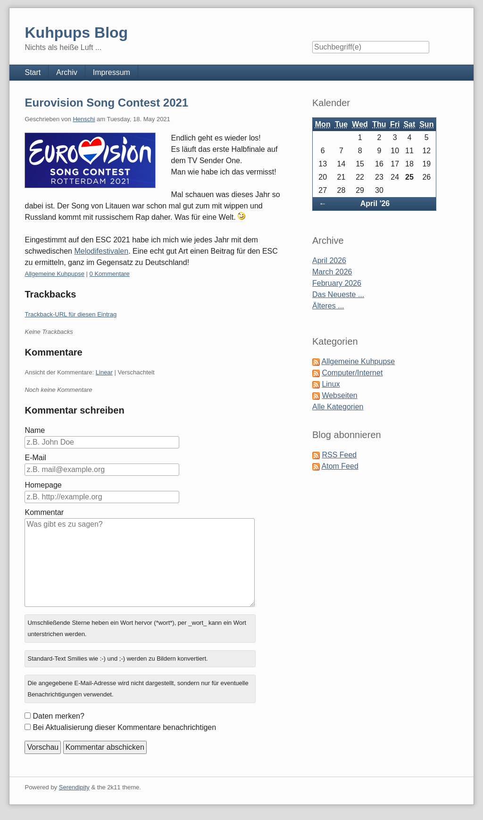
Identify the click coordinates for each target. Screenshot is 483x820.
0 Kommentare (110, 273)
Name (35, 430)
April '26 (375, 203)
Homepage (43, 485)
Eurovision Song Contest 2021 (106, 102)
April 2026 (329, 261)
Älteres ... (328, 306)
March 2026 (332, 272)
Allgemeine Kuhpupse (54, 273)
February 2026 (336, 283)
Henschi (84, 119)
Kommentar (44, 512)
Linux (331, 384)
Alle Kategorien (338, 407)
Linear (104, 372)
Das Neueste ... (338, 294)
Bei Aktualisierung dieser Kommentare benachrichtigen (124, 727)
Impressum (111, 72)
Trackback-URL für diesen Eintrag (71, 314)
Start (33, 72)
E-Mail (35, 458)
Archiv (66, 72)
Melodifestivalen (101, 251)
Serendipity (74, 787)
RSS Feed (339, 455)
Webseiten (339, 395)
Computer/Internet (352, 373)
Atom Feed (340, 466)
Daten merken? (58, 716)
